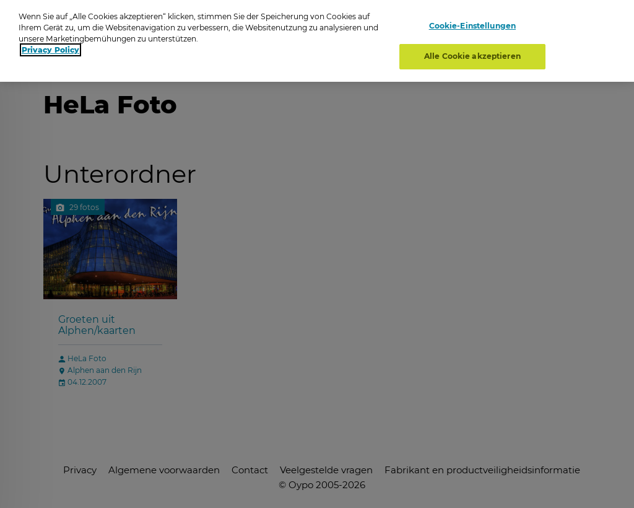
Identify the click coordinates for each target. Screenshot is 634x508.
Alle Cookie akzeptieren (472, 53)
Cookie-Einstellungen (472, 23)
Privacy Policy (50, 47)
